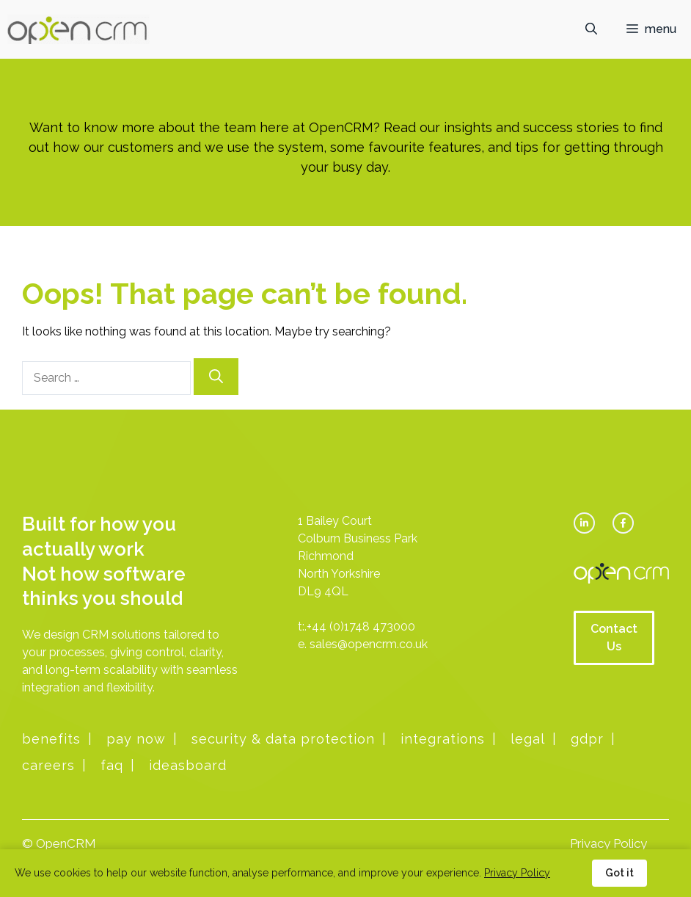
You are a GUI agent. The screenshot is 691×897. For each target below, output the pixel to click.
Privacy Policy (608, 843)
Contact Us (614, 637)
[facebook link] (623, 523)
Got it (619, 873)
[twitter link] (584, 523)
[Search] (216, 377)
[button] (591, 29)
